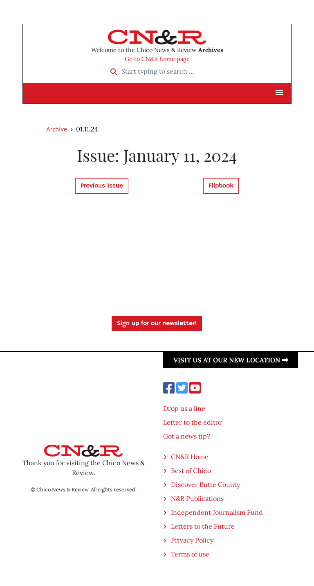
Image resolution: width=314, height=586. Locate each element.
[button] (279, 93)
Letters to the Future (203, 526)
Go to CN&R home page (157, 59)
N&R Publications (197, 498)
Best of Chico (191, 470)
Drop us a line (184, 408)
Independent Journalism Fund (217, 512)
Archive (56, 129)
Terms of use (190, 554)
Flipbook (221, 186)
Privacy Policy (192, 540)
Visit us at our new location (230, 360)
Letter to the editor (192, 422)
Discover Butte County (205, 484)
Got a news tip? (186, 436)
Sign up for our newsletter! (157, 323)
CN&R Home (190, 457)
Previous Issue (102, 186)
